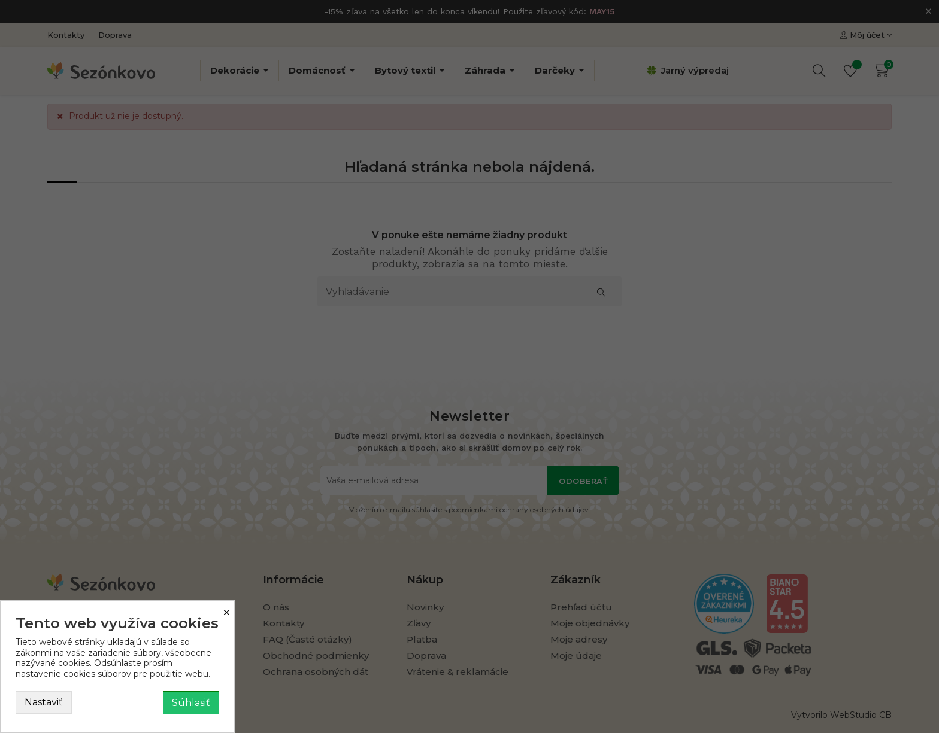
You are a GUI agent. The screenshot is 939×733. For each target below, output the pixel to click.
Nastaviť (44, 702)
